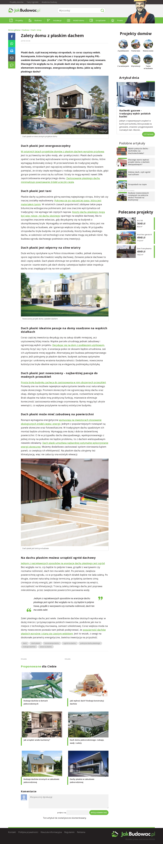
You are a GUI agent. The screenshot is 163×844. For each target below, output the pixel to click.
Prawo (117, 20)
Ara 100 (140, 221)
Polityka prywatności (28, 832)
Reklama (81, 832)
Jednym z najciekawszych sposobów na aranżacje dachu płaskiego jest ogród (63, 563)
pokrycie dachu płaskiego (90, 643)
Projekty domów (16, 2)
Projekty (16, 20)
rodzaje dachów (29, 647)
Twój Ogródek (32, 2)
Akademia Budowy (49, 2)
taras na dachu (46, 647)
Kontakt (12, 832)
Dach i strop (36, 30)
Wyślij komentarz (99, 812)
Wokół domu (75, 20)
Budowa (35, 20)
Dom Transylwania (144, 249)
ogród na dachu (70, 643)
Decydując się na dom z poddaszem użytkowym (78, 345)
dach (25, 643)
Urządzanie (98, 20)
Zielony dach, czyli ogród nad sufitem (139, 173)
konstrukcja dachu (52, 643)
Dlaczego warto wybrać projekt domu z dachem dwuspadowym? (139, 161)
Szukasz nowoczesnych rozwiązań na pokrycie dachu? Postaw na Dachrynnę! (138, 196)
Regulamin (69, 832)
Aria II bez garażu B (144, 235)
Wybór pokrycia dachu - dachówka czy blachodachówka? (138, 150)
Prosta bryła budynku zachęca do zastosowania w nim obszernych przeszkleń (63, 382)
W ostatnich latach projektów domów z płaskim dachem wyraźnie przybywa (62, 151)
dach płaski (35, 643)
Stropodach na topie (137, 184)
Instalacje (54, 20)
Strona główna (14, 30)
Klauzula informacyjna (51, 832)
